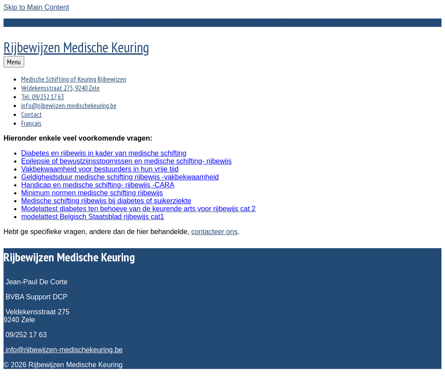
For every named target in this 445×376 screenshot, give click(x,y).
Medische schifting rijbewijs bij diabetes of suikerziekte (106, 201)
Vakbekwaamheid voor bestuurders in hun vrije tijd (99, 169)
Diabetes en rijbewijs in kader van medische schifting (103, 153)
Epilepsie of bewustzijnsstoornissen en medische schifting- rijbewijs (126, 161)
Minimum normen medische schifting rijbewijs (92, 193)
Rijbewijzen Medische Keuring (76, 47)
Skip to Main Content (36, 7)
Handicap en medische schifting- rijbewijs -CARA (97, 185)
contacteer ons (214, 231)
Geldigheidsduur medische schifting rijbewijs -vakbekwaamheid (120, 177)
